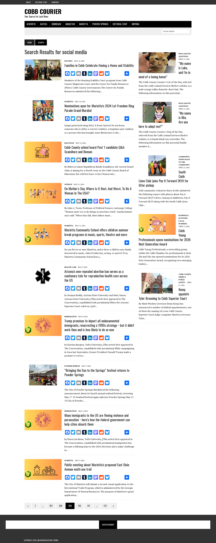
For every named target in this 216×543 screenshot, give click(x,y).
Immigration (70, 316)
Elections (68, 143)
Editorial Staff (41, 2)
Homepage (55, 2)
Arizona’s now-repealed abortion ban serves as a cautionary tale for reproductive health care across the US (95, 276)
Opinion (68, 184)
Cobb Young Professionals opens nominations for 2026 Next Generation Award (165, 237)
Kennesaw (56, 24)
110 (78, 506)
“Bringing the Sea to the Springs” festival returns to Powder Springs (96, 372)
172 (104, 506)
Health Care (70, 267)
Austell (43, 24)
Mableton (69, 24)
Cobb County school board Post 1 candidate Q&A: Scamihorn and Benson (94, 149)
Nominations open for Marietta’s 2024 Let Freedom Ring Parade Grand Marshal (99, 108)
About (28, 2)
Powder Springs (100, 24)
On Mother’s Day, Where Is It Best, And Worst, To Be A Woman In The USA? (97, 190)
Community (184, 157)
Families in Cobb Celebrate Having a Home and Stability (98, 65)
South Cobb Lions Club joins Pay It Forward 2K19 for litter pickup (164, 178)
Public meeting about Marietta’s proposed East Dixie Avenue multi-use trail (96, 467)
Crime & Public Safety (182, 279)
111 (88, 506)
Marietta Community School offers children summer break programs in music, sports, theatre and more (96, 232)
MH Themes (54, 540)
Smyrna (135, 24)
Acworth (30, 24)
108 (60, 506)
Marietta (83, 24)
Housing (68, 61)
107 (50, 506)
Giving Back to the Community (184, 162)
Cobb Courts (185, 274)
